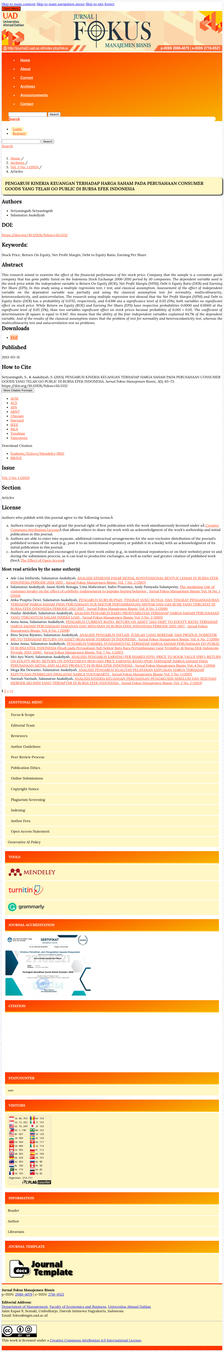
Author (13, 1221)
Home (25, 60)
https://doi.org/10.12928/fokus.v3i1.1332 (35, 235)
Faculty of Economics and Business (78, 1306)
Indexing (16, 810)
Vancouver (19, 438)
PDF (14, 337)
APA (13, 407)
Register (19, 133)
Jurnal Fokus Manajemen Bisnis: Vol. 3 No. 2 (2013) (161, 683)
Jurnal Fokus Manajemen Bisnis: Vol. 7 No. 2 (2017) (106, 582)
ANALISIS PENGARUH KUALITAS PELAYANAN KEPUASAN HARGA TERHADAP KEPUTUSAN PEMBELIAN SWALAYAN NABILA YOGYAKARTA (107, 672)
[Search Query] (27, 114)
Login (17, 129)
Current (26, 78)
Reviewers (18, 736)
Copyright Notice (23, 789)
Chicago (17, 416)
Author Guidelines (24, 746)
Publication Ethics (24, 767)
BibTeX (16, 458)
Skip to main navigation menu (61, 4)
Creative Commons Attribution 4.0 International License (95, 1340)
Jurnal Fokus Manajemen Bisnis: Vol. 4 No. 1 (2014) (175, 665)
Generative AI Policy (24, 842)
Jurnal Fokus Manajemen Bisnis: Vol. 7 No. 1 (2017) (83, 652)
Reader (13, 1210)
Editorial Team (21, 725)
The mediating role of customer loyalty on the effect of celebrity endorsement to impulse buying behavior (112, 589)
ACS (13, 403)
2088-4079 (23, 1294)
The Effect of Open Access (41, 560)
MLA (14, 429)
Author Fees (19, 821)
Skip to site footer (100, 4)
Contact (26, 104)
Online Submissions (25, 778)
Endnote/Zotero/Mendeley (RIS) (37, 453)
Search (54, 114)
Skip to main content (19, 4)
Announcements (34, 95)
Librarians (16, 1231)
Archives (27, 86)
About (25, 69)
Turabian (17, 433)
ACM (14, 398)
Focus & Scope (21, 714)
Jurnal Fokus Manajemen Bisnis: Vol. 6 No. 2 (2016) (178, 639)
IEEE (14, 424)
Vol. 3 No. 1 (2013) (24, 167)
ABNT (15, 411)
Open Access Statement (29, 831)
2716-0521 (56, 1294)
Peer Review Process (26, 757)
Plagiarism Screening (26, 799)
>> (11, 691)
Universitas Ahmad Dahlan (129, 1306)
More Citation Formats (18, 390)
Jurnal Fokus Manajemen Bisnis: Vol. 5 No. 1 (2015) (152, 674)
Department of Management (25, 1306)
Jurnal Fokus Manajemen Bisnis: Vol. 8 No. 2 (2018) (127, 608)
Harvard (17, 420)
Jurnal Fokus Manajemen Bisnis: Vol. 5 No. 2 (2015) (122, 617)
